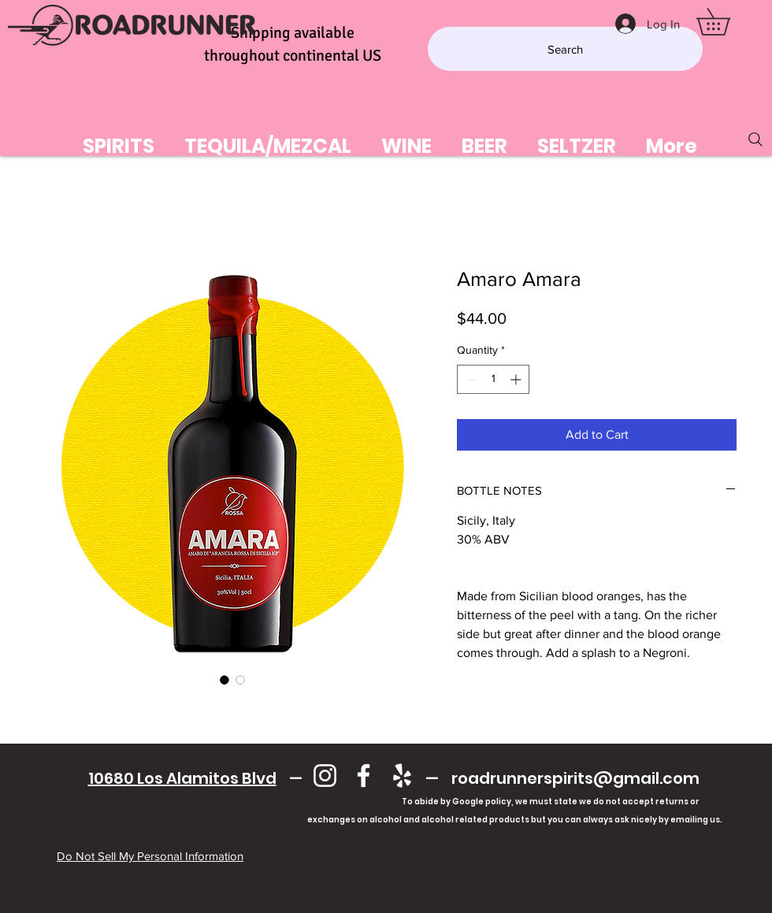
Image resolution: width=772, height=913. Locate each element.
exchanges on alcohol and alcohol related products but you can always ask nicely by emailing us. (393, 820)
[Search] (565, 49)
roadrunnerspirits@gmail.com (575, 778)
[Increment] (517, 379)
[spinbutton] (493, 379)
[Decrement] (469, 379)
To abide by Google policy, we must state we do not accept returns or (551, 801)
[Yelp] (402, 775)
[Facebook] (363, 775)
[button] (726, 21)
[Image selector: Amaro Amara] (224, 680)
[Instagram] (325, 775)
